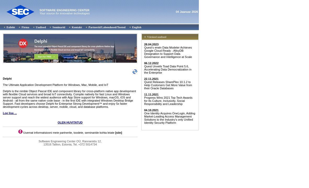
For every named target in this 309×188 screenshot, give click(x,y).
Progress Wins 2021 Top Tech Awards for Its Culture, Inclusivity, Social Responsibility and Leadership (168, 99)
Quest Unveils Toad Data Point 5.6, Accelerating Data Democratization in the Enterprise (168, 68)
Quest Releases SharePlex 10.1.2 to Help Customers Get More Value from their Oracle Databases (168, 83)
